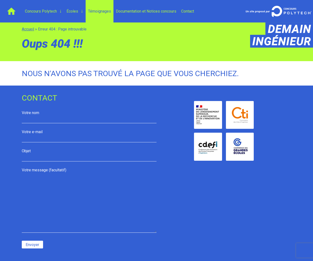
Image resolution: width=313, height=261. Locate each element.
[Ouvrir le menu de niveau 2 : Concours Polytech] (60, 11)
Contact (187, 11)
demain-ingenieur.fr (280, 35)
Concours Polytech (41, 11)
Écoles (72, 11)
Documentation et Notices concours (146, 11)
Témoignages (99, 11)
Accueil (11, 11)
